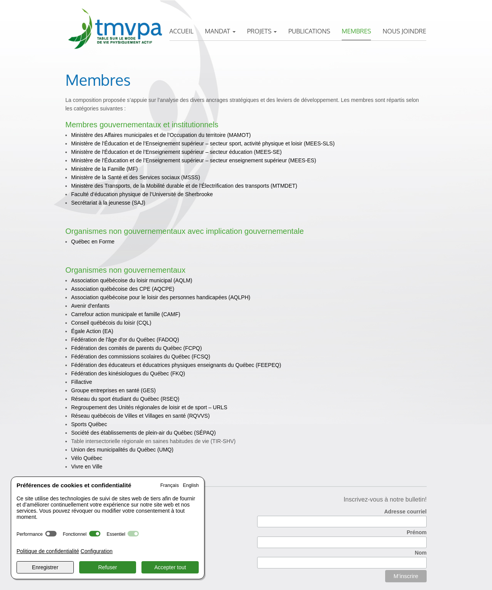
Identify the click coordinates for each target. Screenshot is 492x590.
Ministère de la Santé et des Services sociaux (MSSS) (135, 177)
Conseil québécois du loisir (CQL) (111, 323)
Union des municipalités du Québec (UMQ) (122, 450)
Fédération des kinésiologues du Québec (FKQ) (128, 373)
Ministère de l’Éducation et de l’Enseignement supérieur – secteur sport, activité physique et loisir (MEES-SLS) (203, 143)
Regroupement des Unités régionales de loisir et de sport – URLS (149, 407)
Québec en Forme (93, 241)
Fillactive (81, 382)
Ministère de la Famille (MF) (104, 169)
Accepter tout (170, 567)
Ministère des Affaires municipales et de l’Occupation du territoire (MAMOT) (161, 135)
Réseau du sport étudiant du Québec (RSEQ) (125, 399)
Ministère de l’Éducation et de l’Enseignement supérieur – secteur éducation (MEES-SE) (176, 152)
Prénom (417, 532)
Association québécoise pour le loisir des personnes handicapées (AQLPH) (160, 297)
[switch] (51, 533)
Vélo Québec (86, 458)
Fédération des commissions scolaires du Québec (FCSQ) (140, 356)
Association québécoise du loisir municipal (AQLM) (131, 280)
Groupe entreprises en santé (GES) (113, 390)
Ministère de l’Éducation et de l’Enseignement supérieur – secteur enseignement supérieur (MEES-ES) (193, 160)
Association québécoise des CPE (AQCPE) (122, 289)
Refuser (107, 567)
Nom (421, 553)
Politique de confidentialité (48, 551)
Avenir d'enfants (90, 306)
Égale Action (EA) (92, 331)
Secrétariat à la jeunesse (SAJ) (108, 203)
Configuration (97, 551)
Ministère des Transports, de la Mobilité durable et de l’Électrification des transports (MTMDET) (184, 186)
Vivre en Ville (86, 466)
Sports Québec (89, 424)
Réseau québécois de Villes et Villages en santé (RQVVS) (140, 416)
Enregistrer (45, 567)
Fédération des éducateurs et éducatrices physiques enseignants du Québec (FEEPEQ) (176, 365)
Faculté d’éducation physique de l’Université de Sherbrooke (142, 194)
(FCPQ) (136, 348)
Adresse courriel (405, 511)
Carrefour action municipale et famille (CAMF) (125, 314)
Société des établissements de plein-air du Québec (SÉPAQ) (143, 433)
